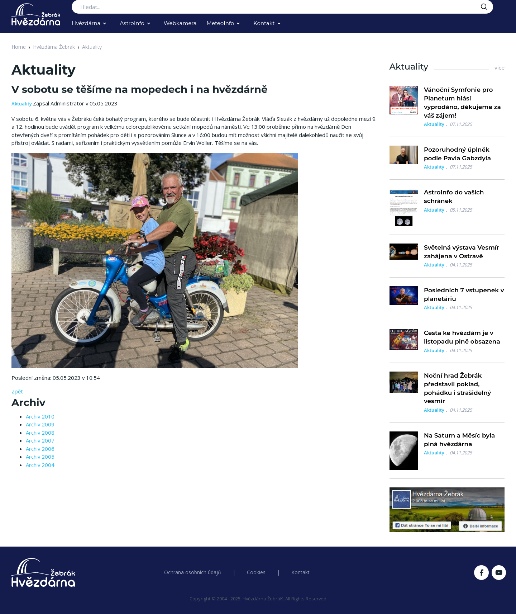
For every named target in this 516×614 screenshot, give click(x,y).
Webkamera (180, 23)
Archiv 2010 (40, 416)
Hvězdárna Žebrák (54, 46)
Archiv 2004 (40, 464)
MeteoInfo (220, 23)
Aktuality (92, 46)
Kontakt (264, 23)
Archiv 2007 (40, 440)
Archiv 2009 (40, 424)
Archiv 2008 (40, 432)
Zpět (17, 391)
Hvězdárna (86, 23)
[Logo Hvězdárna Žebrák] (35, 14)
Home (18, 46)
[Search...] (282, 7)
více (499, 68)
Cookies (256, 572)
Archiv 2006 (40, 448)
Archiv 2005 (40, 456)
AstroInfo (132, 23)
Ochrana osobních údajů (192, 572)
